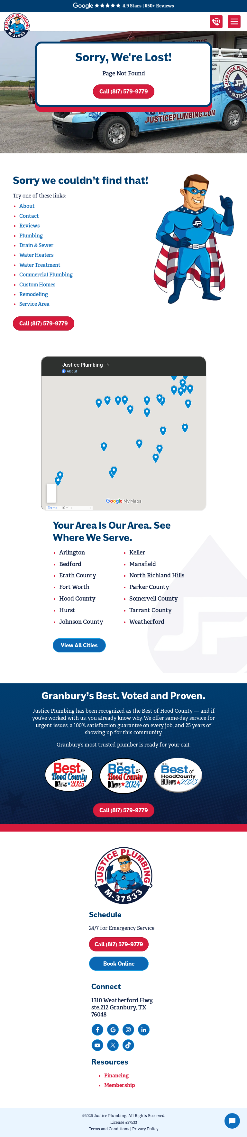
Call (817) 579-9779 (123, 91)
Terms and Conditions (109, 1129)
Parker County (149, 587)
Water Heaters (36, 255)
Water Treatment (39, 265)
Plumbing (31, 235)
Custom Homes (37, 284)
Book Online (118, 963)
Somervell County (153, 598)
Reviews (29, 225)
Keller (137, 552)
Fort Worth (74, 587)
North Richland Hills (156, 575)
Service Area (34, 304)
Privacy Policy (145, 1129)
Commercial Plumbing (46, 274)
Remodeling (33, 294)
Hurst (67, 610)
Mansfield (142, 564)
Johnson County (81, 622)
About (27, 206)
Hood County (77, 598)
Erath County (77, 575)
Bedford (70, 564)
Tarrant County (150, 610)
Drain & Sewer (36, 245)
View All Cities (79, 645)
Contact (29, 216)
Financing (116, 1075)
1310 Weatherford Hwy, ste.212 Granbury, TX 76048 (122, 1007)
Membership (119, 1085)
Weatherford (146, 622)
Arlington (72, 552)
